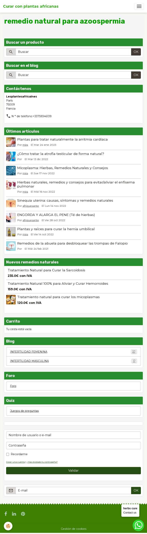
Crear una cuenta (15, 462)
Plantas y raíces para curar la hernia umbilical (56, 229)
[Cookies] (8, 526)
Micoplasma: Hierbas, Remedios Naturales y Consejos (62, 168)
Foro (13, 386)
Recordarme (19, 454)
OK (136, 52)
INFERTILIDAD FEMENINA (73, 352)
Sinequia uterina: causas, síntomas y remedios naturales (65, 200)
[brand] (31, 6)
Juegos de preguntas (24, 411)
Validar (73, 470)
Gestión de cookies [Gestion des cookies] (73, 529)
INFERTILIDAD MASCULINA (73, 361)
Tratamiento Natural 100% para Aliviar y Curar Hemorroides (58, 283)
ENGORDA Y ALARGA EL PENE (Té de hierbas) (56, 215)
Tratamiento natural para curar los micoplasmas (58, 297)
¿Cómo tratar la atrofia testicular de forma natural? (60, 154)
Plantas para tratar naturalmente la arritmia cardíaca (62, 139)
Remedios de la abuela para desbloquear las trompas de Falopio (72, 243)
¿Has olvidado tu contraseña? (42, 462)
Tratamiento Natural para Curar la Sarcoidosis (46, 270)
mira (25, 144)
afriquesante (31, 205)
